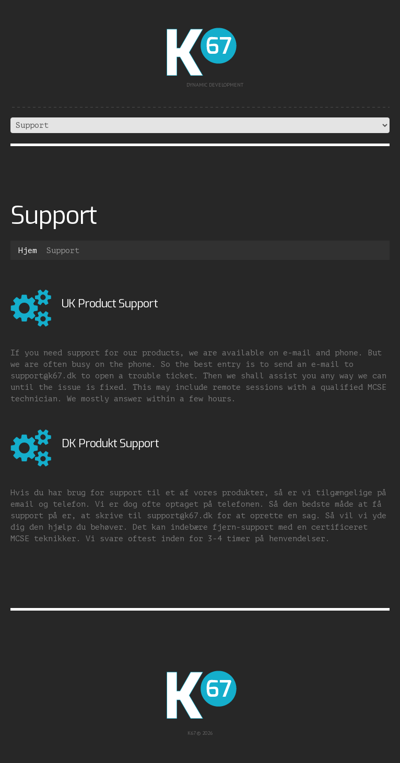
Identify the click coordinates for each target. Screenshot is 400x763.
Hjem (27, 250)
